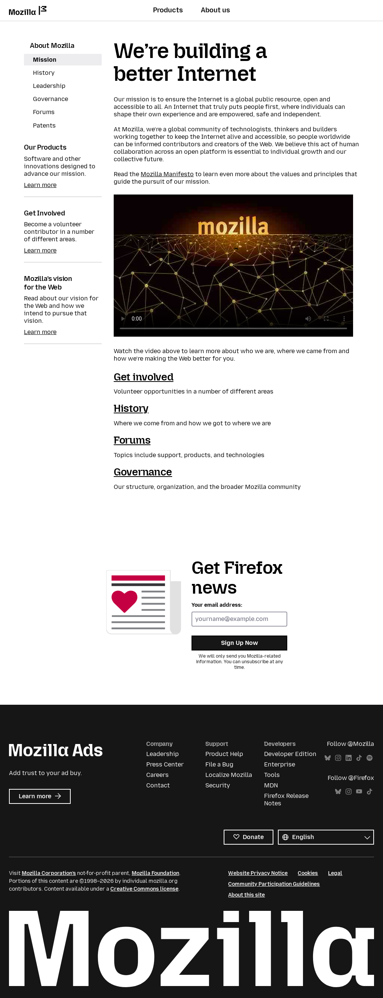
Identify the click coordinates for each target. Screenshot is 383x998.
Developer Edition (290, 753)
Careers (157, 774)
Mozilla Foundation (155, 873)
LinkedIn (348, 758)
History (44, 72)
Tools (272, 774)
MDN (271, 785)
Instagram (338, 758)
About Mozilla (52, 46)
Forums (44, 112)
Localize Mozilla (228, 774)
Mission (44, 59)
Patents (44, 125)
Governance (50, 98)
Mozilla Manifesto (167, 174)
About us (215, 10)
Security (217, 785)
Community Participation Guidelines (274, 884)
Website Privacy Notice (258, 873)
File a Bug (219, 764)
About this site (246, 895)
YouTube (359, 791)
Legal (335, 873)
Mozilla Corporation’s (49, 873)
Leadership (49, 85)
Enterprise (279, 764)
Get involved (144, 377)
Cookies (308, 873)
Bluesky (327, 758)
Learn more (40, 185)
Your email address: (217, 605)
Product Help (224, 753)
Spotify (369, 758)
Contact (158, 785)
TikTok (359, 758)
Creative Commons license (144, 889)
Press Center (165, 764)
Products (168, 10)
